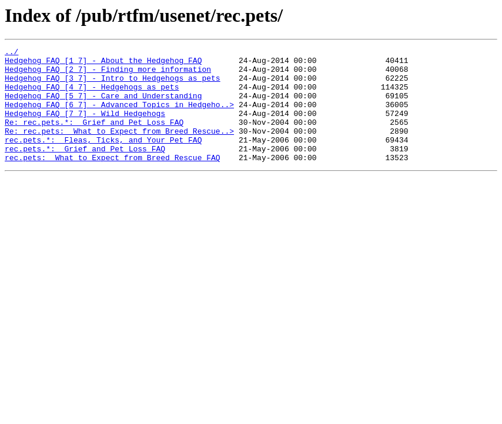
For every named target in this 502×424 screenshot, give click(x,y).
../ (11, 53)
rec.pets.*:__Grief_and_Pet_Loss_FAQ (85, 169)
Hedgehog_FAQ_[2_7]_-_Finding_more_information (108, 74)
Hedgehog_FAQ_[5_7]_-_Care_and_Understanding (103, 106)
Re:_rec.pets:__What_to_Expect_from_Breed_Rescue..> (119, 148)
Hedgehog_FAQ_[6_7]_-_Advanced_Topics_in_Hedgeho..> (119, 116)
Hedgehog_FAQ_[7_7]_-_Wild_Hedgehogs (85, 127)
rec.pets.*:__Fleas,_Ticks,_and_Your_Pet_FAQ (103, 159)
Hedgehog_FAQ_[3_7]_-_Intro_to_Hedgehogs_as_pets (112, 85)
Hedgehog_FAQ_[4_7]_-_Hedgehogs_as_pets (92, 95)
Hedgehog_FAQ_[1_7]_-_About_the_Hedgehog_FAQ (103, 63)
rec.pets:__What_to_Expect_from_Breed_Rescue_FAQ (112, 180)
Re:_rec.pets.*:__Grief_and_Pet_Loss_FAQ (94, 137)
